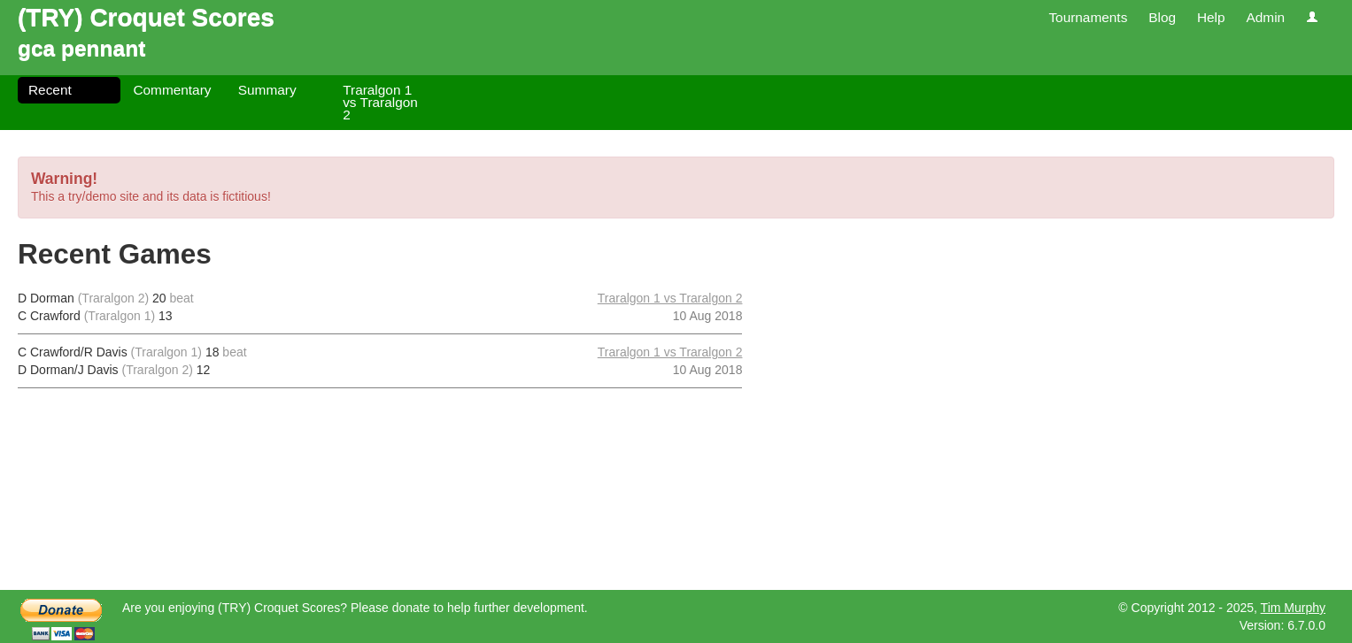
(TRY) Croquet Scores (146, 17)
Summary (267, 89)
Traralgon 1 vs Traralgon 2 (380, 102)
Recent (50, 89)
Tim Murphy (1293, 608)
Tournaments (1087, 17)
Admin (1265, 17)
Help (1211, 17)
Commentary (172, 89)
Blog (1162, 17)
